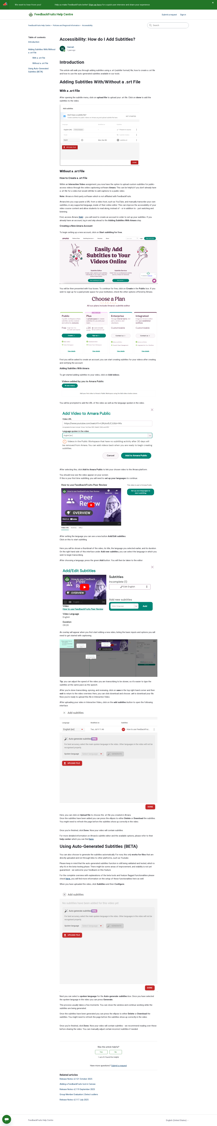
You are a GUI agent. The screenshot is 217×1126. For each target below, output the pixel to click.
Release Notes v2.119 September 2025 (77, 1089)
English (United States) (177, 1120)
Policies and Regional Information (66, 25)
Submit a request (169, 15)
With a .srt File (38, 58)
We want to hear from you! (28, 4)
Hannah (70, 47)
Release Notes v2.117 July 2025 (74, 1099)
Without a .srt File (40, 63)
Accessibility (87, 25)
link (81, 217)
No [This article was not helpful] (116, 1052)
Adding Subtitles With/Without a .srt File (41, 51)
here (91, 839)
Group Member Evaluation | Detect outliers (79, 1094)
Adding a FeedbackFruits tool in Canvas (77, 1084)
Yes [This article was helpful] (101, 1052)
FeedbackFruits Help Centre (39, 25)
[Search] (168, 25)
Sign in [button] (183, 15)
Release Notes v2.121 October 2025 (76, 1079)
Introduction (33, 42)
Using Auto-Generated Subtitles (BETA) (38, 70)
